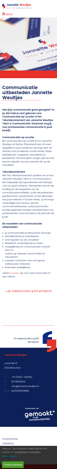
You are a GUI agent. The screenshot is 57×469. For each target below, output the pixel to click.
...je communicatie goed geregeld (28, 291)
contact (14, 273)
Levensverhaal (10, 439)
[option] (28, 292)
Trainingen (8, 443)
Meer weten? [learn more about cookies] (9, 456)
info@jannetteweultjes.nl (25, 386)
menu (7, 14)
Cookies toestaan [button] (12, 464)
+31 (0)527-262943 (21, 377)
